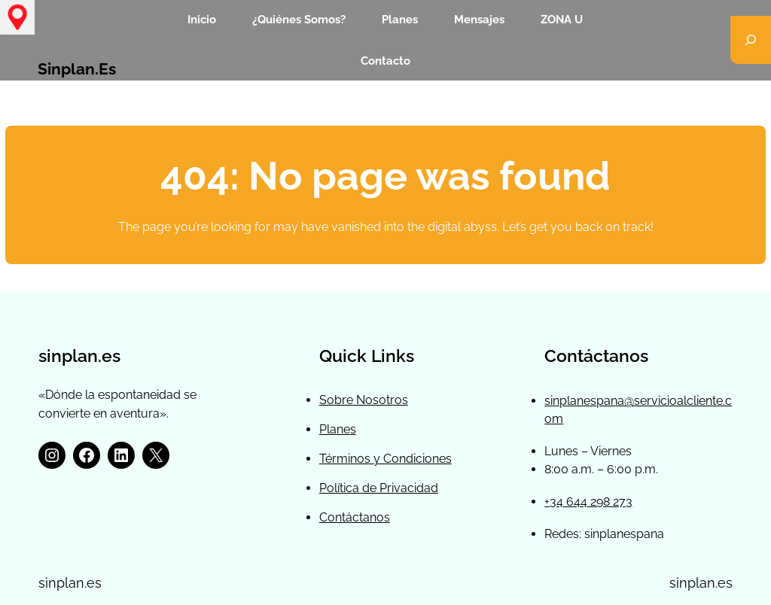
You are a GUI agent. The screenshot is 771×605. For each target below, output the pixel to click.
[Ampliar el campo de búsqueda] (750, 40)
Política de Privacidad (378, 488)
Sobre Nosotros (363, 400)
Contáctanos (354, 517)
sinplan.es (77, 69)
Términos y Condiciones (385, 458)
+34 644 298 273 (588, 501)
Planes (337, 429)
